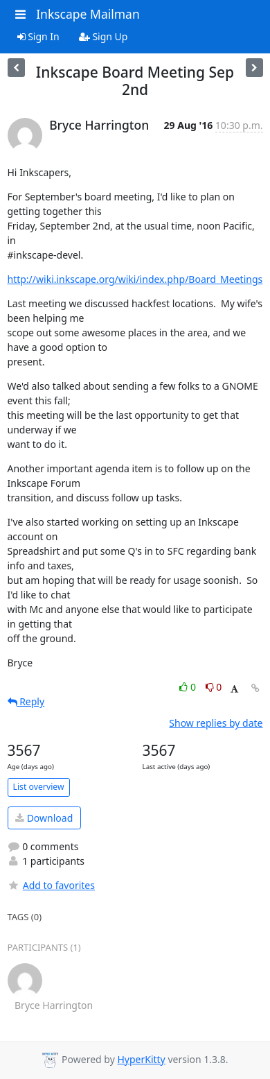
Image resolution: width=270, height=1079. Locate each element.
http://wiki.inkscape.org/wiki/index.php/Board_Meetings (135, 279)
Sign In (38, 36)
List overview (38, 787)
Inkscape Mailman (88, 14)
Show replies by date (215, 723)
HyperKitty (141, 1059)
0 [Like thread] (188, 686)
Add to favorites (51, 885)
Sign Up (103, 36)
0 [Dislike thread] (214, 686)
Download (44, 818)
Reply (26, 701)
